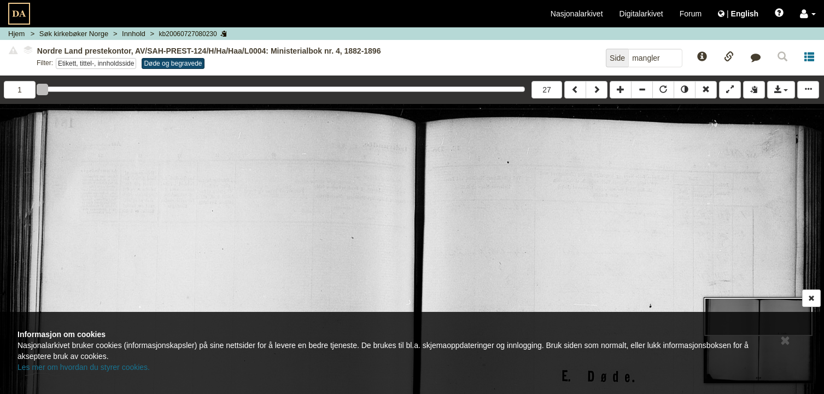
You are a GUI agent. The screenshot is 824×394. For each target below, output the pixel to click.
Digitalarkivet (641, 13)
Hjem (16, 34)
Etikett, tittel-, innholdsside (96, 63)
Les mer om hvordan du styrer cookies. (83, 367)
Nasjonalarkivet (577, 13)
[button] (808, 13)
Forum (691, 13)
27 (546, 89)
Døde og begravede (173, 63)
